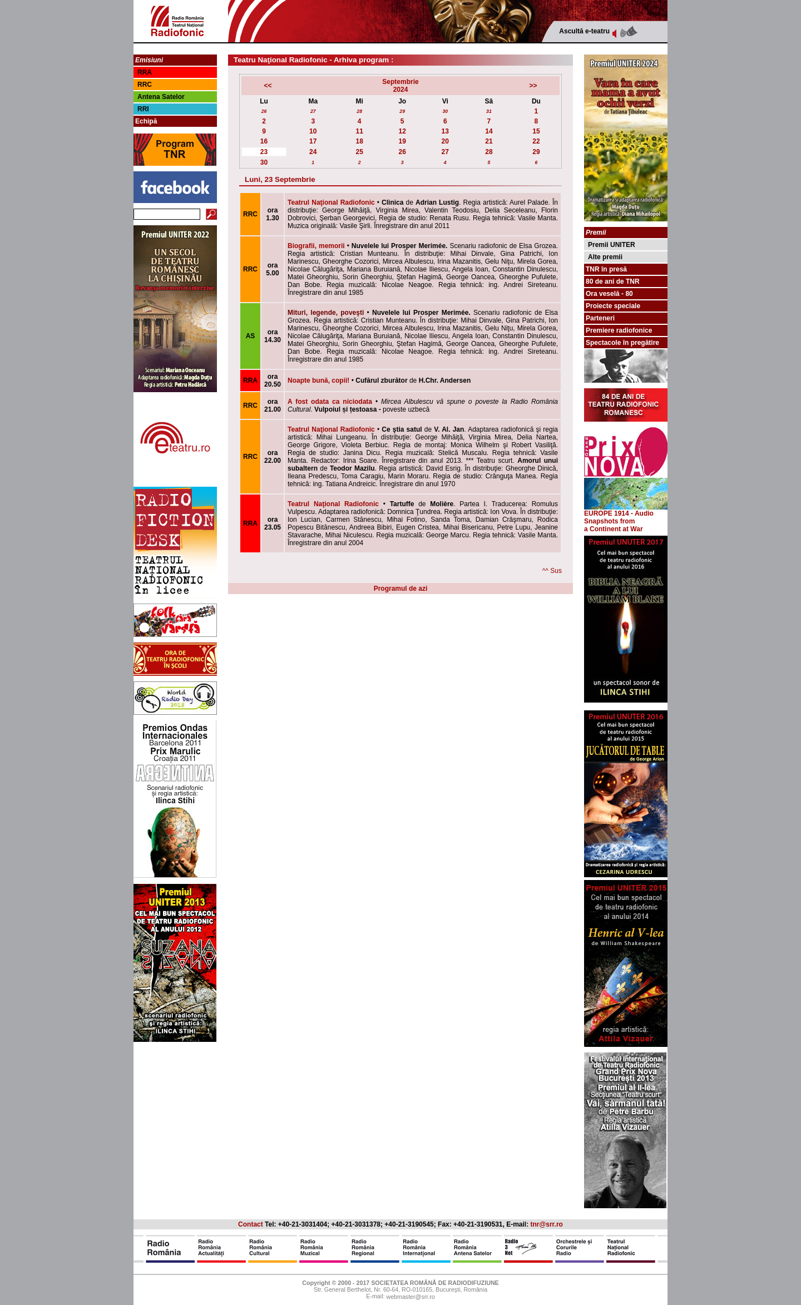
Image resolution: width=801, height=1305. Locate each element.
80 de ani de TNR (613, 281)
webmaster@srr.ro (410, 1297)
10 (313, 131)
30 (445, 111)
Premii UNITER (611, 245)
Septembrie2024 (400, 85)
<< (267, 86)
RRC (144, 84)
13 (445, 131)
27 (313, 111)
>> (533, 86)
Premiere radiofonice (619, 330)
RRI (143, 109)
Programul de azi (401, 588)
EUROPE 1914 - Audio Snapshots (626, 514)
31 (489, 111)
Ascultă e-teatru (584, 31)
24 (313, 152)
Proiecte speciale (613, 306)
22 (536, 141)
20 (445, 141)
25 (359, 152)
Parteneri (600, 318)
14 (488, 131)
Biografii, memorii (316, 246)
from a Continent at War (613, 525)
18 (359, 141)
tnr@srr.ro (547, 1224)
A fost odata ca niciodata (330, 402)
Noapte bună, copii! (318, 380)
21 (488, 141)
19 (402, 141)
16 (264, 141)
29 (402, 111)
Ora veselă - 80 (609, 294)
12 (402, 131)
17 (313, 141)
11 (359, 131)
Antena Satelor (161, 97)
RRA (144, 72)
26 (264, 111)
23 (264, 152)
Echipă (146, 121)
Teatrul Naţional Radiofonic (331, 202)
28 (359, 111)
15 (536, 131)
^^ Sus (552, 571)
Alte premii (605, 257)
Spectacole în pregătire (622, 343)
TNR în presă (606, 269)
